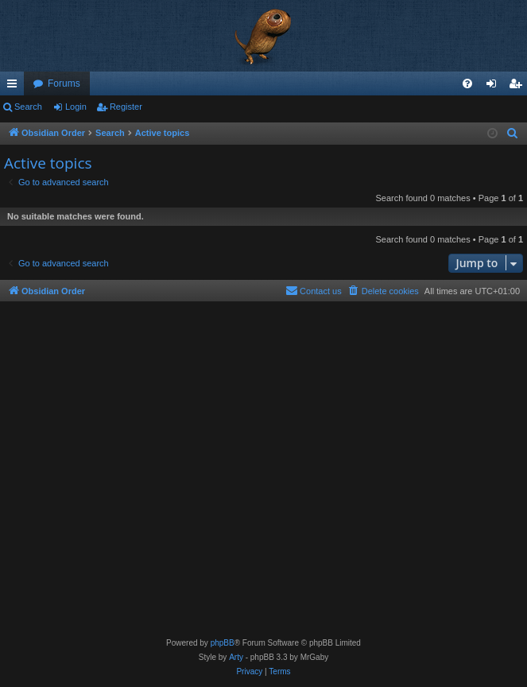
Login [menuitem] (494, 86)
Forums (64, 83)
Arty (236, 657)
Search (28, 106)
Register (126, 106)
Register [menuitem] (518, 86)
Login (76, 106)
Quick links (15, 86)
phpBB (222, 642)
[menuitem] (467, 83)
